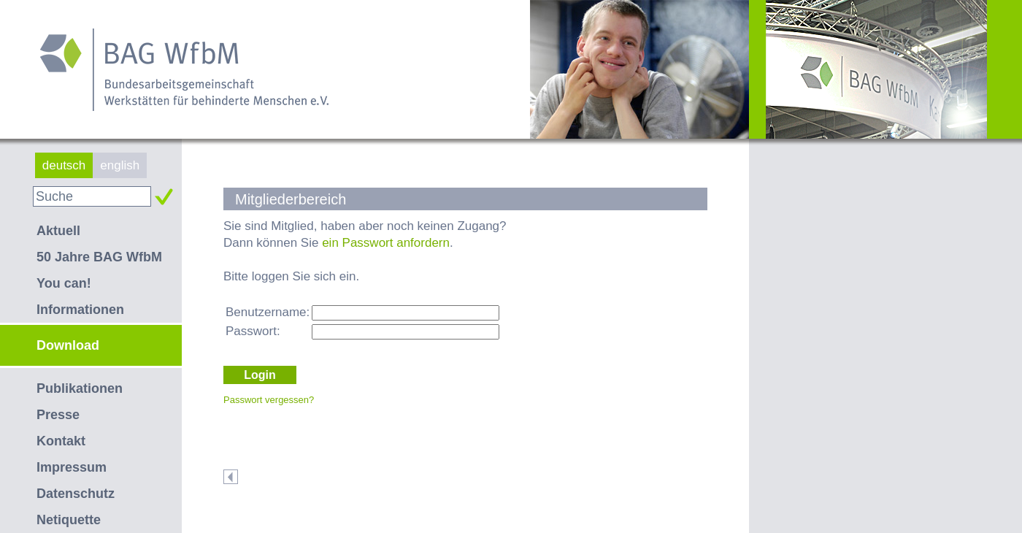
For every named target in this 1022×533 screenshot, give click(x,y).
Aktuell (58, 230)
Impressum (71, 467)
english (119, 165)
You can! (63, 283)
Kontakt (60, 441)
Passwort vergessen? (268, 399)
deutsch (64, 165)
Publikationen (79, 388)
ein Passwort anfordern (386, 243)
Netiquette (68, 520)
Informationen (80, 309)
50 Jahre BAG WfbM (99, 257)
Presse (58, 414)
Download (67, 345)
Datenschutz (75, 493)
